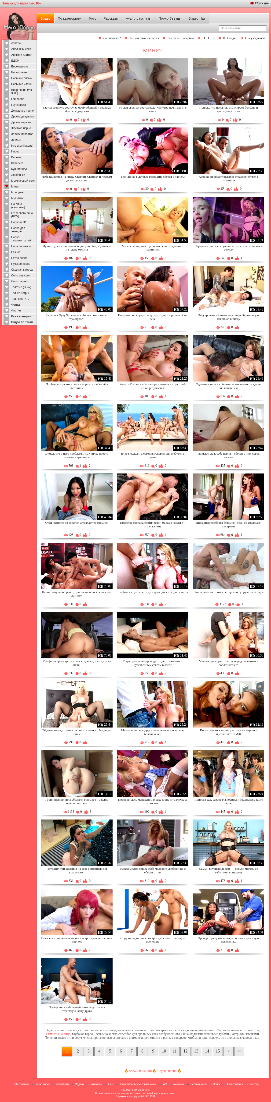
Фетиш (15, 304)
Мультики (17, 198)
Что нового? (112, 38)
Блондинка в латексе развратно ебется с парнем (153, 176)
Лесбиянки (18, 175)
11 (175, 1051)
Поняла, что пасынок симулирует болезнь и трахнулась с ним (228, 109)
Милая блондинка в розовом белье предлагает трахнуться (153, 247)
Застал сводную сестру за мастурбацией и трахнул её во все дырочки (77, 109)
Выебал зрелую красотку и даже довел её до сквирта (152, 592)
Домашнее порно (22, 110)
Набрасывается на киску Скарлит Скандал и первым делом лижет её (77, 178)
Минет (15, 186)
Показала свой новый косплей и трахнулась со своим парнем (76, 939)
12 (185, 1051)
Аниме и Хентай (21, 55)
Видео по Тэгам (22, 322)
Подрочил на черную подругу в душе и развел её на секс (152, 317)
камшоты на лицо (58, 1034)
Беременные (19, 66)
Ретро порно (19, 258)
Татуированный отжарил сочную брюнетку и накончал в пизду (228, 317)
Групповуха (18, 104)
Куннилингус (19, 169)
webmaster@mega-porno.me (159, 1093)
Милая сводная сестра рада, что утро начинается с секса (153, 109)
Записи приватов (22, 134)
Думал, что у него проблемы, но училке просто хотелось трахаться (76, 455)
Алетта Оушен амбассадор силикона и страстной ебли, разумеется (153, 386)
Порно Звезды (170, 18)
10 (164, 1051)
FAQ (164, 1084)
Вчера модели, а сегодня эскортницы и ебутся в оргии (153, 455)
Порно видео (42, 1084)
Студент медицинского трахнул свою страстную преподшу (152, 939)
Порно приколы (21, 246)
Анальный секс (21, 49)
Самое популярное (180, 38)
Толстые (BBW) (21, 287)
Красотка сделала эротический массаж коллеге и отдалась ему (152, 524)
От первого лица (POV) (22, 215)
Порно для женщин (18, 229)
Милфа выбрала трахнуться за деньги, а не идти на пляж (77, 663)
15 (218, 1051)
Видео (45, 18)
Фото (92, 18)
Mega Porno (130, 1089)
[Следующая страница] (228, 1051)
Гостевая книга (198, 1084)
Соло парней (19, 281)
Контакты (178, 1084)
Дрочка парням (21, 122)
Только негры (20, 293)
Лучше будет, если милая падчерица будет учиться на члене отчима (76, 247)
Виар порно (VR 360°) (21, 91)
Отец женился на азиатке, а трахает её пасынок (76, 522)
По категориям (69, 18)
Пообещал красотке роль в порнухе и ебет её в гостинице (77, 386)
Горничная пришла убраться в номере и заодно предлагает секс (76, 801)
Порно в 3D (18, 222)
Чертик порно (166, 1071)
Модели (79, 1084)
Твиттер (254, 1084)
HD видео (230, 38)
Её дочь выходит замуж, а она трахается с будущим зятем (76, 732)
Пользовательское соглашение (137, 1084)
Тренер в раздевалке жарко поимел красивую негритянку (228, 939)
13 (196, 1051)
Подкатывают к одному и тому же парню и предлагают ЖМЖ (228, 732)
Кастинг (16, 157)
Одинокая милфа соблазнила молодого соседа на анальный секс (228, 386)
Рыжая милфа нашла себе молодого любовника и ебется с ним (153, 870)
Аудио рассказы (138, 18)
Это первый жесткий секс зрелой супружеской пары (229, 592)
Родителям (62, 1084)
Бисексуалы (19, 72)
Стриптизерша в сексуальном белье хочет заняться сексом (228, 247)
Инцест (16, 151)
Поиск (216, 1084)
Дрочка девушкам (22, 116)
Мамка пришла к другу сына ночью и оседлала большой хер (152, 732)
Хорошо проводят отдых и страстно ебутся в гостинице (229, 178)
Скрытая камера (22, 269)
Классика (17, 163)
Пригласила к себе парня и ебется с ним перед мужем (229, 455)
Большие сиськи (22, 78)
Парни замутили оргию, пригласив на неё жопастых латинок (77, 593)
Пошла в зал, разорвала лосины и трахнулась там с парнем (228, 801)
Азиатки (16, 43)
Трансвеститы (20, 298)
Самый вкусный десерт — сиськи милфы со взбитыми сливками (228, 870)
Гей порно (17, 99)
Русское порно (20, 263)
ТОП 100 (208, 38)
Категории (96, 1084)
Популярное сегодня (143, 38)
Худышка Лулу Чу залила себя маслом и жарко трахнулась (76, 317)
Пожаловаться (234, 1084)
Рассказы (111, 18)
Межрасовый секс (23, 180)
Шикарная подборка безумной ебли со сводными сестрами (228, 524)
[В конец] (239, 1051)
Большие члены (21, 84)
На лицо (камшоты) (18, 205)
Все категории (21, 316)
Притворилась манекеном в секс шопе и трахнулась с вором (152, 801)
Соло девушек (20, 275)
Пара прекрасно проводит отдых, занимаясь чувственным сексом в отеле (152, 663)
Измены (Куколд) (22, 145)
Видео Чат (197, 18)
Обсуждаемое (255, 38)
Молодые (17, 192)
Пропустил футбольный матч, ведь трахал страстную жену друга (77, 1009)
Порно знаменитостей (21, 239)
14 (207, 1051)
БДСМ (15, 60)
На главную (22, 1084)
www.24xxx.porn (140, 1071)
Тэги (110, 1084)
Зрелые (16, 139)
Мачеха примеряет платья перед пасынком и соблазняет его (228, 663)
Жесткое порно (21, 128)
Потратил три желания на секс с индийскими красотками (77, 870)
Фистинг (16, 310)
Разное (16, 252)
